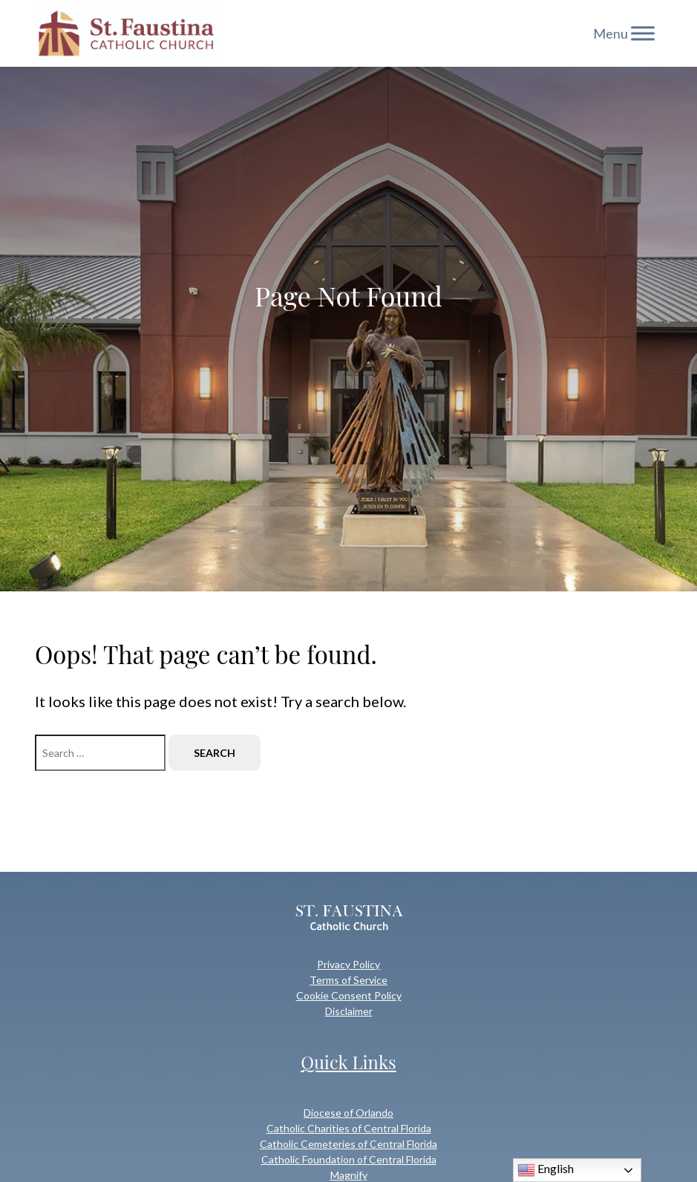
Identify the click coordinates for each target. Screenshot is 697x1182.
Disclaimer (349, 1011)
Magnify (348, 1175)
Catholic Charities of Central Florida (348, 1128)
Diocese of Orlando (348, 1112)
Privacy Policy (348, 964)
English (545, 1170)
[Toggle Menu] (643, 33)
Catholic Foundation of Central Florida (348, 1159)
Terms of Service (348, 979)
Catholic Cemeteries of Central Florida (348, 1143)
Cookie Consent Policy (349, 995)
